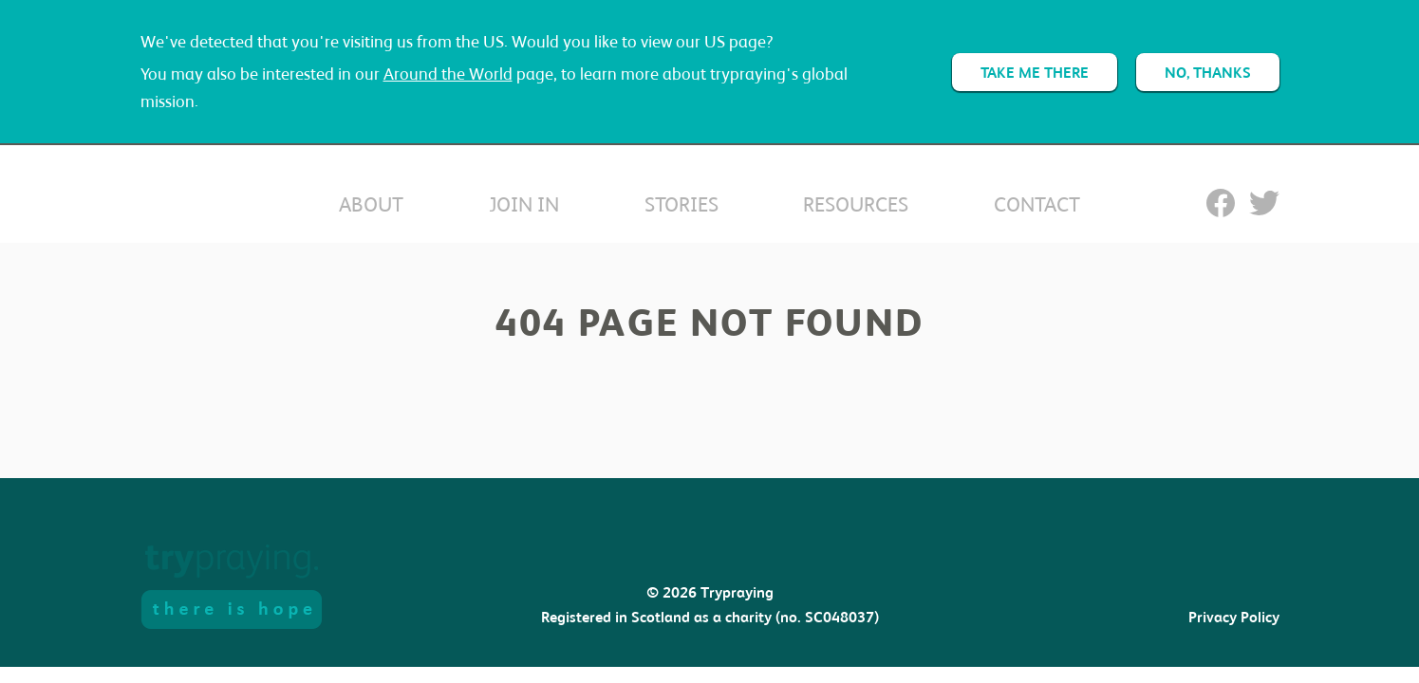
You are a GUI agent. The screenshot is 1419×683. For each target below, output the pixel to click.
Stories (681, 204)
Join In (524, 204)
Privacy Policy (1233, 617)
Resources (855, 204)
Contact (1037, 204)
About (371, 204)
